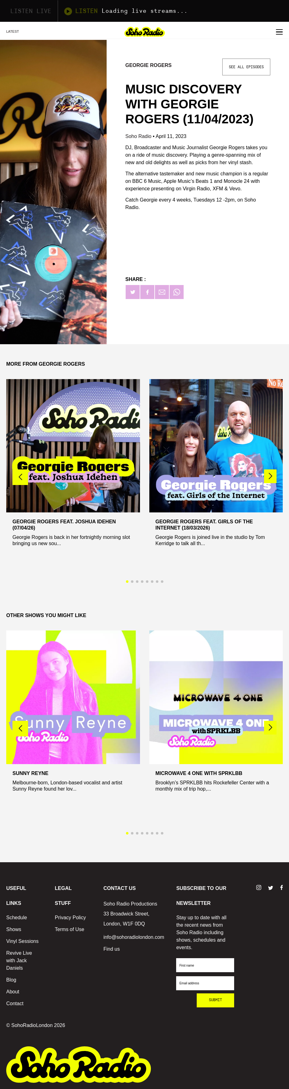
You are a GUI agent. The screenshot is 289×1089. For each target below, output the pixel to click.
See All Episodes (246, 67)
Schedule (16, 917)
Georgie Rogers (148, 65)
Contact (14, 1003)
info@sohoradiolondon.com (134, 937)
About (12, 991)
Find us (112, 949)
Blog (11, 979)
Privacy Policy (70, 917)
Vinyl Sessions (22, 941)
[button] (270, 476)
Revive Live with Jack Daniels (19, 960)
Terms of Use (69, 929)
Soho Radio (139, 136)
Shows (13, 929)
